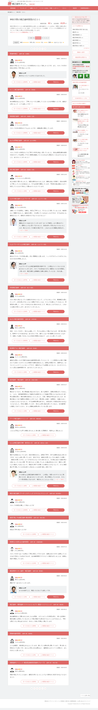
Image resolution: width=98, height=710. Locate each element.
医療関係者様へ (85, 8)
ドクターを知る (43, 8)
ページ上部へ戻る (85, 698)
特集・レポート (54, 8)
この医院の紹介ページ (38, 82)
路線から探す (81, 52)
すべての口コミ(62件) (29, 684)
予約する (56, 82)
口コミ (64, 8)
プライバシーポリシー (48, 703)
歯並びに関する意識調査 (80, 160)
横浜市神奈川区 (78, 37)
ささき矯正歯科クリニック (84, 86)
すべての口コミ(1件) (20, 599)
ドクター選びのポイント (80, 175)
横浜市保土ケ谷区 (78, 45)
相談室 (75, 8)
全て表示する (86, 48)
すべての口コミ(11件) (29, 565)
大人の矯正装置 (78, 165)
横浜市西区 (77, 40)
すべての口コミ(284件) (20, 82)
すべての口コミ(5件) (20, 192)
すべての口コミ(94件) (19, 162)
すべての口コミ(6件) (20, 487)
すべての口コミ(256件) (20, 109)
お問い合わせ (79, 703)
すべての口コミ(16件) (19, 313)
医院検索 (12, 8)
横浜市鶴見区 (77, 35)
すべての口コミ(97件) (19, 281)
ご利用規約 (58, 703)
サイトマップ (87, 703)
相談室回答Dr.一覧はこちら (81, 181)
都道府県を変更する (81, 57)
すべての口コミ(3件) (20, 412)
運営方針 (64, 703)
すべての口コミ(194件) (20, 512)
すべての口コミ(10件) (29, 536)
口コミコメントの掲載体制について (22, 32)
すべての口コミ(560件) (20, 342)
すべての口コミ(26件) (29, 628)
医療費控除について (79, 170)
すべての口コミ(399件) (20, 133)
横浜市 (76, 32)
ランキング (23, 8)
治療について (33, 8)
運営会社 (40, 703)
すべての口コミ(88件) (19, 237)
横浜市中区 (77, 43)
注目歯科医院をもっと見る (81, 98)
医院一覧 (21, 38)
